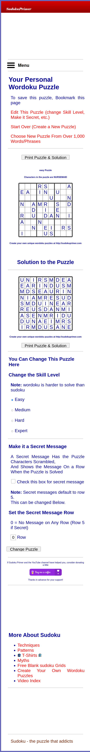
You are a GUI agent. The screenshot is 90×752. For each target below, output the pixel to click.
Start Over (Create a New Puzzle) (43, 126)
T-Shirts (30, 655)
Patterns (26, 650)
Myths (23, 660)
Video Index (29, 680)
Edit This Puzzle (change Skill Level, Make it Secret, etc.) (48, 115)
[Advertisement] (46, 36)
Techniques (29, 645)
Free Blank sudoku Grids (42, 665)
